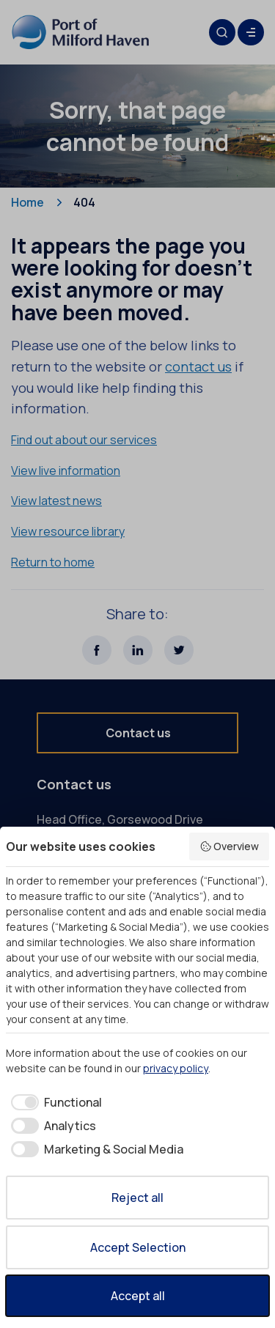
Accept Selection (138, 1247)
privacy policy (175, 1068)
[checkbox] (54, 1102)
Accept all (138, 1296)
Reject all (137, 1197)
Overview (229, 846)
